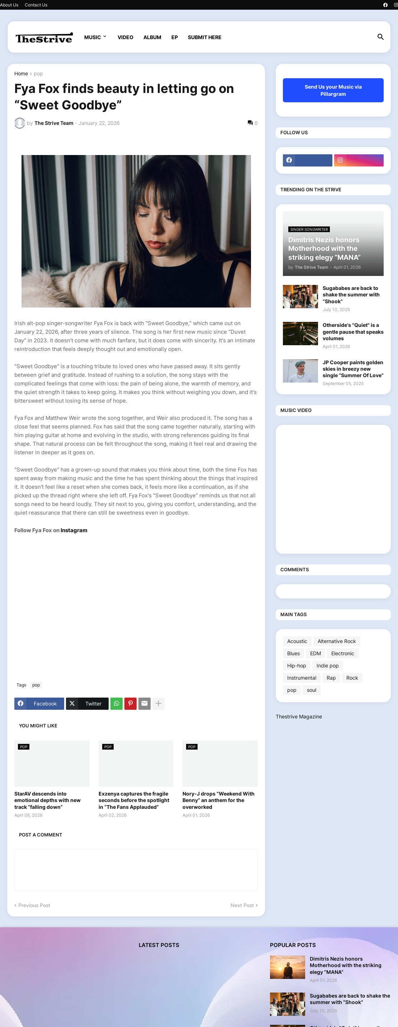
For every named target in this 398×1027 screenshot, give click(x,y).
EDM (315, 653)
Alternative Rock (337, 641)
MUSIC (92, 37)
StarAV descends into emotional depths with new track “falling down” (47, 800)
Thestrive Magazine (299, 716)
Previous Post (34, 905)
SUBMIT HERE (205, 37)
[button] (381, 37)
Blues (293, 653)
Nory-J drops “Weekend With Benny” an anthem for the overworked (219, 800)
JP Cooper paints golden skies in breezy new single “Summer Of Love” (353, 368)
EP (174, 37)
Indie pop (328, 665)
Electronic (342, 653)
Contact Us (36, 5)
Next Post (242, 905)
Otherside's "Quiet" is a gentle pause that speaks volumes (353, 331)
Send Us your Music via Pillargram (333, 90)
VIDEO (125, 37)
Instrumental (301, 678)
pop (38, 73)
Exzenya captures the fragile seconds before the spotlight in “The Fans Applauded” (134, 800)
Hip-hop (296, 665)
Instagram (75, 530)
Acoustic (297, 641)
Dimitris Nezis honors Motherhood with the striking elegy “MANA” (346, 965)
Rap (331, 678)
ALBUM (152, 37)
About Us (9, 5)
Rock (352, 678)
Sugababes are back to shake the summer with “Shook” (351, 294)
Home (21, 73)
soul (311, 690)
